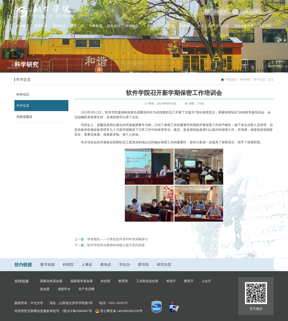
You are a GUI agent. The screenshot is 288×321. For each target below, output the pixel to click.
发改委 (45, 289)
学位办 (124, 265)
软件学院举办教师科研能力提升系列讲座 (116, 245)
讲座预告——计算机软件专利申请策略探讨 (117, 239)
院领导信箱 (250, 12)
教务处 (105, 265)
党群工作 (77, 26)
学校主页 (219, 12)
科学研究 (131, 26)
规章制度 (59, 26)
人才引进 (204, 26)
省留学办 (64, 289)
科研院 (68, 265)
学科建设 (95, 26)
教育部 (123, 281)
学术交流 (259, 79)
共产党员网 (86, 289)
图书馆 (143, 265)
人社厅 (206, 281)
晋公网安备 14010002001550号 (121, 311)
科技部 (105, 281)
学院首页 (231, 79)
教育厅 (189, 281)
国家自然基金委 (51, 281)
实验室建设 (24, 116)
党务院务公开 (243, 26)
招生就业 (113, 26)
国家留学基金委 (81, 281)
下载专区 (265, 26)
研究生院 (164, 265)
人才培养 (149, 26)
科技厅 (171, 281)
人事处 (87, 265)
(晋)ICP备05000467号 (77, 311)
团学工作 (168, 26)
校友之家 (222, 26)
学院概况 (22, 26)
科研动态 (22, 94)
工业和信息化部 (147, 281)
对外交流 (186, 26)
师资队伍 (41, 26)
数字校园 (47, 265)
